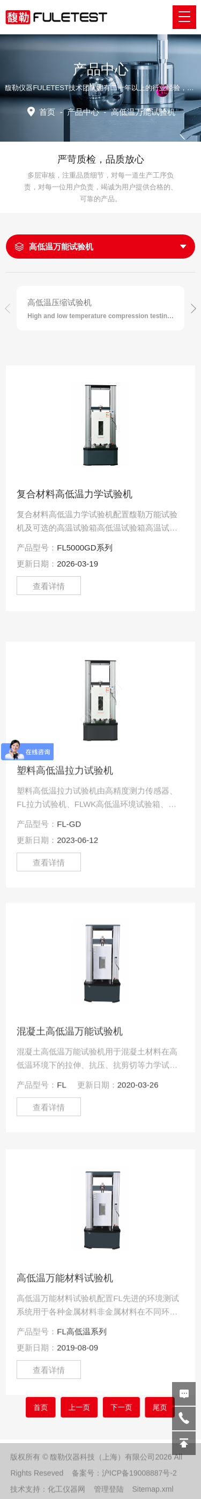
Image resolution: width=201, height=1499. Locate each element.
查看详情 (49, 586)
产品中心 (83, 111)
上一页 (86, 1406)
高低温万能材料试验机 (65, 1391)
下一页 (114, 1406)
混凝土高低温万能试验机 (70, 1136)
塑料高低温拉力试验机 (65, 883)
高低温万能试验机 (61, 246)
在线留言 (184, 1394)
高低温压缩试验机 (59, 302)
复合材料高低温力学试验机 (74, 494)
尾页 (140, 1406)
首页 (47, 111)
